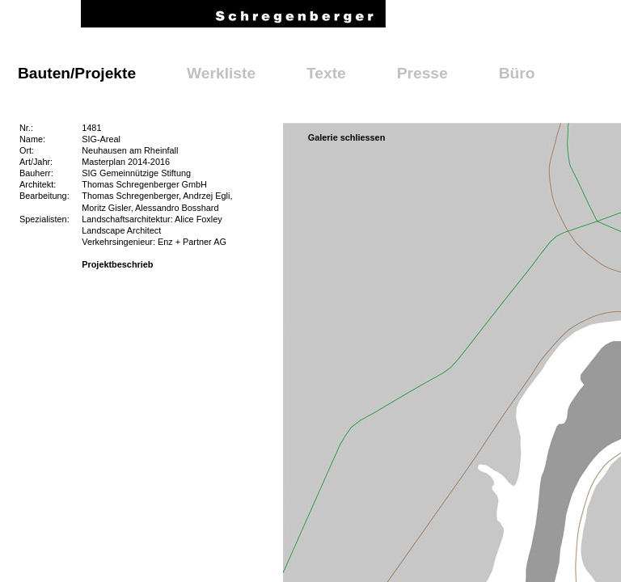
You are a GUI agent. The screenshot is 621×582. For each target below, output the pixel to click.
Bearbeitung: (44, 195)
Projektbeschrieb (117, 264)
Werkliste (221, 73)
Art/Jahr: (36, 162)
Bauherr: (36, 173)
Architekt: (37, 184)
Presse (422, 73)
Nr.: (26, 128)
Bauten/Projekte (77, 73)
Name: (32, 139)
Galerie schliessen (347, 137)
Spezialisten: (44, 219)
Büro (517, 73)
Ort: (26, 150)
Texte (326, 73)
